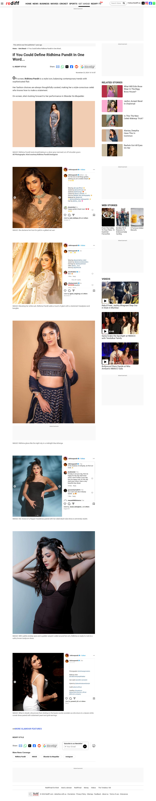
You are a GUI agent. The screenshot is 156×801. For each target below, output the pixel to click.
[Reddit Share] (76, 67)
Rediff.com (49, 794)
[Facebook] (150, 3)
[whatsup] (154, 3)
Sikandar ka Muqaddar (51, 757)
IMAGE (34, 757)
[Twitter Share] (66, 67)
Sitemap (90, 794)
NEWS (35, 4)
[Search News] (123, 3)
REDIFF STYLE (20, 67)
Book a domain (66, 788)
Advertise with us (60, 794)
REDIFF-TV (96, 4)
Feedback (97, 794)
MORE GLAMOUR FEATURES (28, 729)
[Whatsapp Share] (62, 67)
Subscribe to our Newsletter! (73, 743)
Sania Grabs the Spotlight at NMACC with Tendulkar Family (119, 337)
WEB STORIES (109, 205)
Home (15, 48)
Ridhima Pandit (20, 757)
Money (86, 788)
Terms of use (114, 794)
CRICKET (63, 4)
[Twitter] (143, 3)
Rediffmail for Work (52, 788)
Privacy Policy (81, 794)
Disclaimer (71, 794)
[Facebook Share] (71, 67)
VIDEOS (106, 279)
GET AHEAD (84, 4)
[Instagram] (147, 3)
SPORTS (73, 4)
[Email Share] (57, 67)
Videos (93, 788)
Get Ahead (22, 48)
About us (105, 794)
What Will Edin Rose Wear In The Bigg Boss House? (133, 89)
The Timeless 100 (104, 788)
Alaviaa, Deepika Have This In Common (131, 133)
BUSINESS (44, 4)
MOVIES (54, 4)
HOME (28, 4)
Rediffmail (77, 788)
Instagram (69, 757)
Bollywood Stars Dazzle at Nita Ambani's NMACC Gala (116, 367)
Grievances (124, 794)
